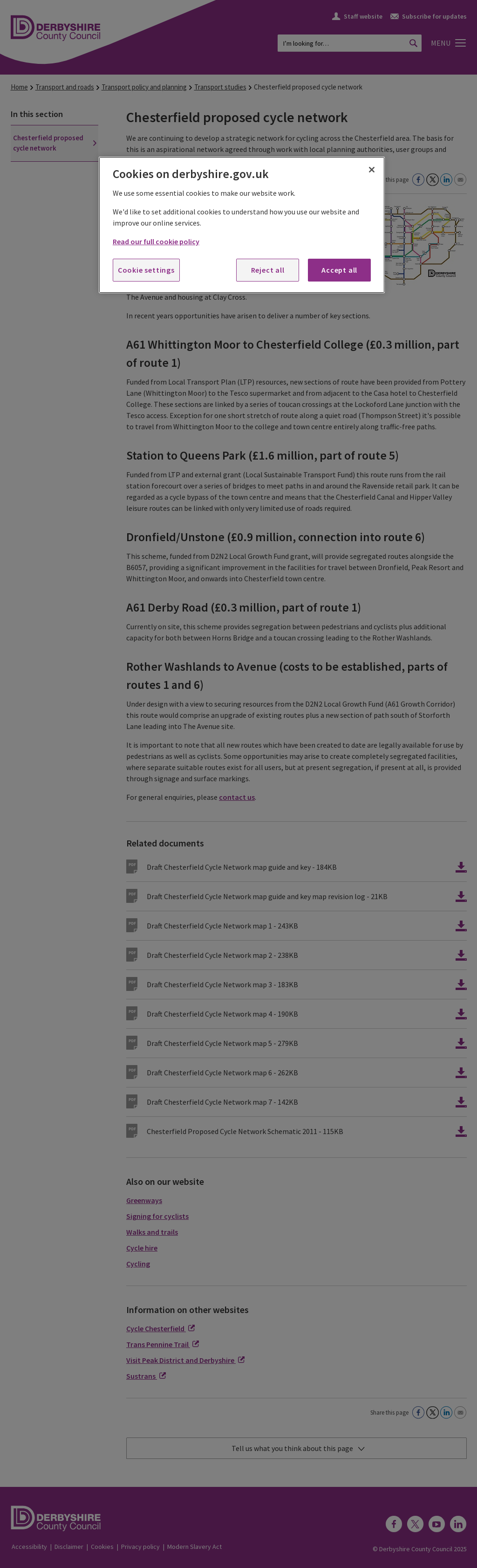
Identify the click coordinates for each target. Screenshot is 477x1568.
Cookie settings (146, 270)
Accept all (339, 270)
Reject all (268, 270)
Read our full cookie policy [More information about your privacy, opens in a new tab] (156, 241)
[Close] (371, 169)
